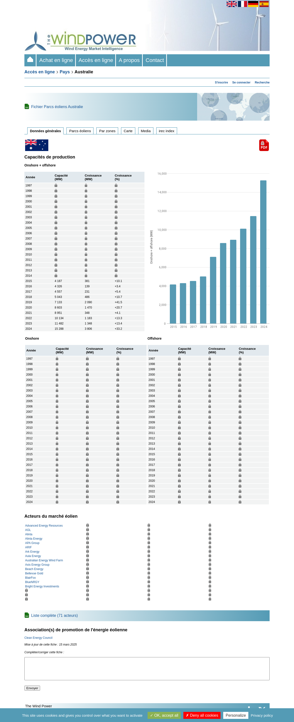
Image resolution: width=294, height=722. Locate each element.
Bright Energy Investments (42, 586)
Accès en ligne (96, 60)
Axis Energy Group (37, 564)
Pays (65, 71)
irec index (166, 131)
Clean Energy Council (38, 637)
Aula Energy (33, 556)
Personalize (236, 715)
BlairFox (30, 577)
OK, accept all (164, 715)
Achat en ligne (56, 60)
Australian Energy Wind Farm (44, 560)
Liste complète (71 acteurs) (54, 615)
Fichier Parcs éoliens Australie (57, 107)
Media (146, 131)
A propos (129, 60)
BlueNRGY (32, 582)
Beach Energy (34, 569)
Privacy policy (262, 715)
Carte (128, 131)
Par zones (107, 131)
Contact (155, 60)
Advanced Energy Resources (44, 525)
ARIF (28, 547)
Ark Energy (32, 551)
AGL (28, 530)
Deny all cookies (202, 715)
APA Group (32, 543)
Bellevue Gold (34, 573)
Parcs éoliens (80, 131)
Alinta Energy (33, 538)
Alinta (28, 534)
